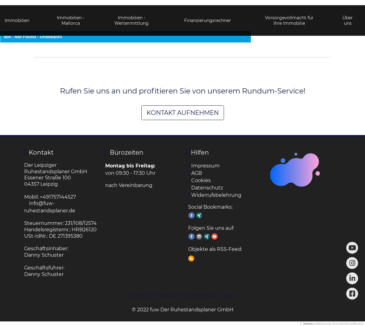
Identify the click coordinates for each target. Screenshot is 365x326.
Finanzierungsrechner (207, 15)
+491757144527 (58, 197)
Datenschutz (207, 188)
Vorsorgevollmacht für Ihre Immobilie (289, 15)
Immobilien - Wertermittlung (131, 15)
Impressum (205, 166)
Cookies (201, 180)
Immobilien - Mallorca (70, 15)
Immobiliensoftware (347, 324)
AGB (196, 173)
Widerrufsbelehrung (216, 195)
